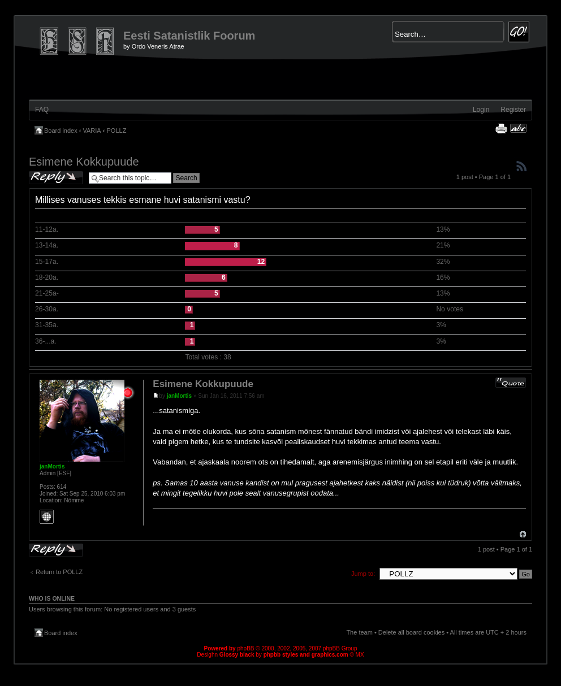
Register (513, 110)
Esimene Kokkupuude (84, 161)
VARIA (92, 130)
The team (359, 632)
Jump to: (363, 573)
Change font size (518, 128)
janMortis (179, 396)
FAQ (42, 110)
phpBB (245, 648)
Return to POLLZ (59, 571)
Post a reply (56, 178)
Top (523, 534)
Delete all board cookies (411, 632)
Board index (60, 130)
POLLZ (117, 130)
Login (481, 110)
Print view (501, 128)
